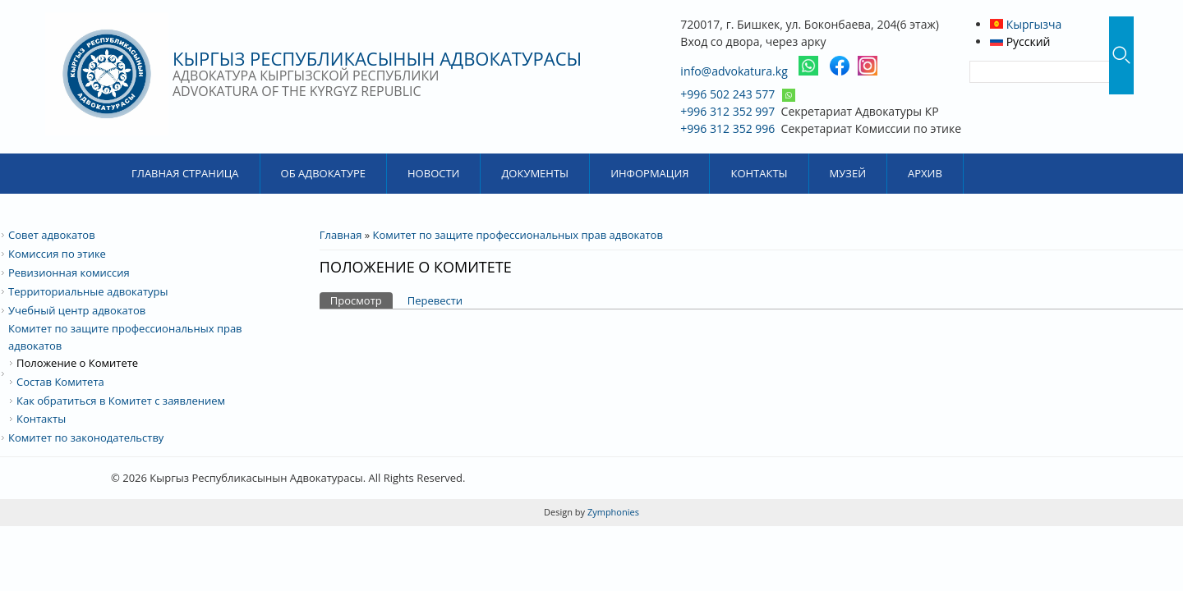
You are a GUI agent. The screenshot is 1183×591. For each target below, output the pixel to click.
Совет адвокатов (51, 234)
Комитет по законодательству (85, 437)
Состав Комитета (60, 381)
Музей (848, 173)
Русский (1020, 41)
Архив (925, 173)
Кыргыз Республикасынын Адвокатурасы (377, 58)
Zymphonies (612, 512)
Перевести (435, 300)
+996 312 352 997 (727, 111)
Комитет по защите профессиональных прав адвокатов (518, 234)
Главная (341, 234)
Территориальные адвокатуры (88, 291)
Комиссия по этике (57, 253)
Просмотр (361, 300)
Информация (649, 173)
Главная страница (185, 173)
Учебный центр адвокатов (76, 310)
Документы (534, 173)
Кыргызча (1025, 24)
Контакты (758, 173)
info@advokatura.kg (733, 71)
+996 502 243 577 (727, 94)
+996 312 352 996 (727, 128)
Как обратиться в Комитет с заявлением (120, 400)
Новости (433, 173)
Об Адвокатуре (323, 173)
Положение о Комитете (77, 362)
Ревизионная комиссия (69, 272)
